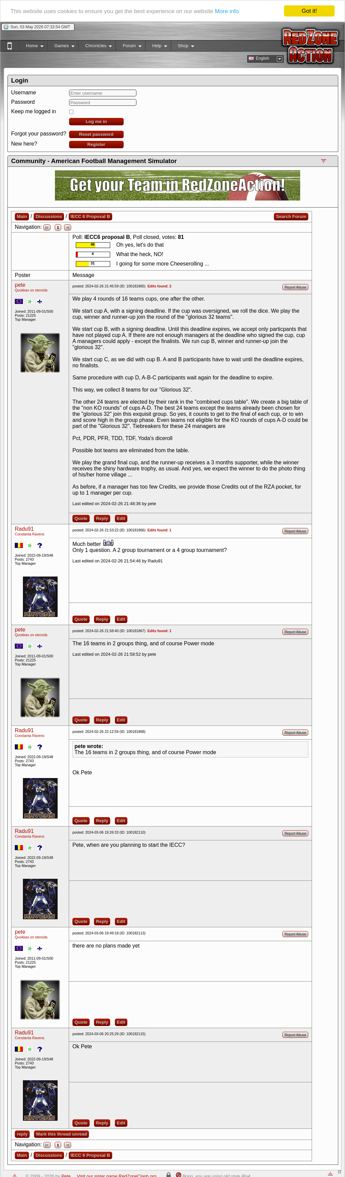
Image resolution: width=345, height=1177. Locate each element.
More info (227, 11)
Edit (121, 518)
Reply (102, 518)
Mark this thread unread (61, 1134)
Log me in (96, 121)
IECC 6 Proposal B (90, 216)
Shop (182, 47)
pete (20, 285)
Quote (81, 518)
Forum (128, 47)
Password (23, 102)
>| (67, 227)
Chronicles (95, 47)
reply (22, 1134)
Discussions (49, 216)
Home (31, 47)
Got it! (309, 11)
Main (22, 216)
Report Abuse (295, 287)
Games (60, 47)
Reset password (96, 134)
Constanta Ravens (29, 534)
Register (96, 144)
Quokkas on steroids (31, 290)
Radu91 (24, 529)
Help (156, 47)
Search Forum (291, 216)
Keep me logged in (33, 111)
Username (23, 92)
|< (47, 227)
